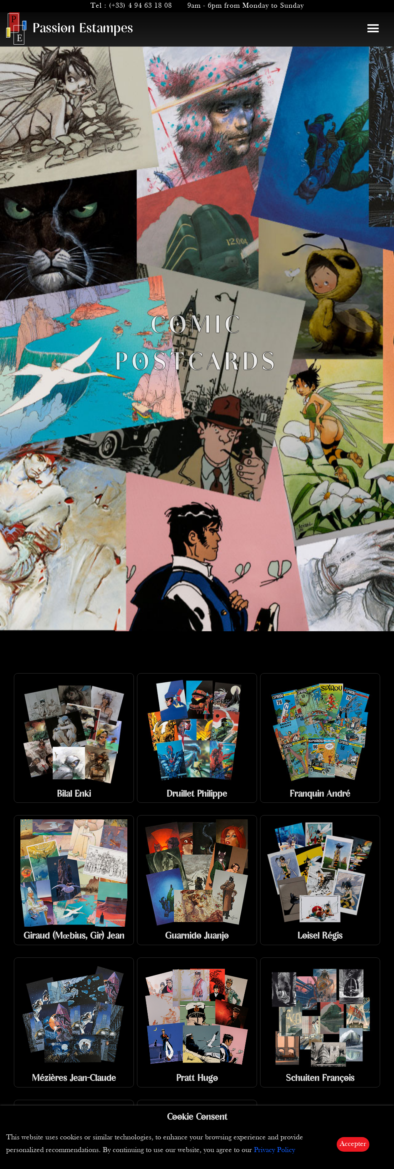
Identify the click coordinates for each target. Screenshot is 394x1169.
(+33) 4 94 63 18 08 (140, 6)
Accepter (353, 1144)
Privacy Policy (274, 1150)
